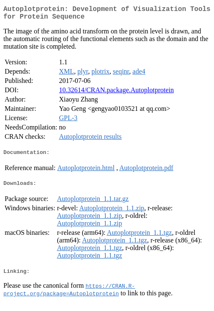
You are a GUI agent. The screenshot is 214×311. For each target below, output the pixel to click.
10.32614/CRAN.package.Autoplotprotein (116, 93)
